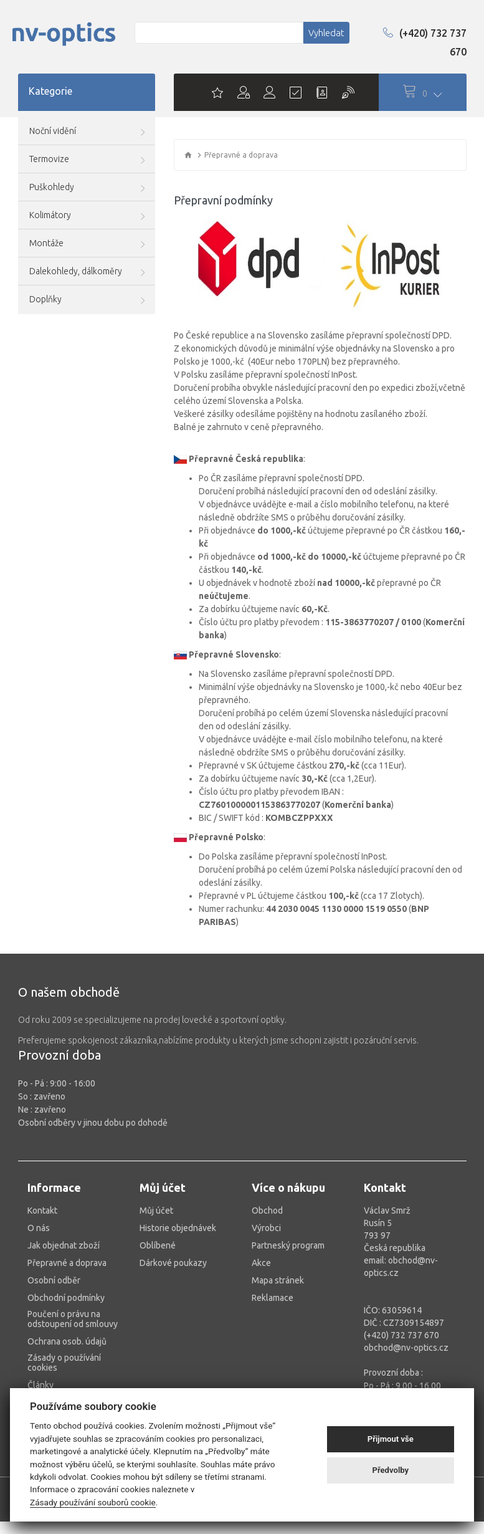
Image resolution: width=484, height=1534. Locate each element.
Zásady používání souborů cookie (93, 1502)
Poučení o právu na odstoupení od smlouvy (72, 1319)
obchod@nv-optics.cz (406, 1348)
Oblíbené (158, 1245)
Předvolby (390, 1470)
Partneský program (288, 1245)
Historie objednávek (178, 1228)
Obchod (267, 1210)
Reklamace (272, 1298)
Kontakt (42, 1210)
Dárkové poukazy (173, 1263)
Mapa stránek (278, 1280)
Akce (261, 1263)
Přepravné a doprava (67, 1263)
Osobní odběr (53, 1280)
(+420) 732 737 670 (425, 42)
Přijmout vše (391, 1439)
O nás (38, 1228)
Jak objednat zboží (63, 1245)
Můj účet (156, 1210)
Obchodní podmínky (66, 1298)
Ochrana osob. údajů (67, 1341)
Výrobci (266, 1228)
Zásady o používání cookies (64, 1363)
